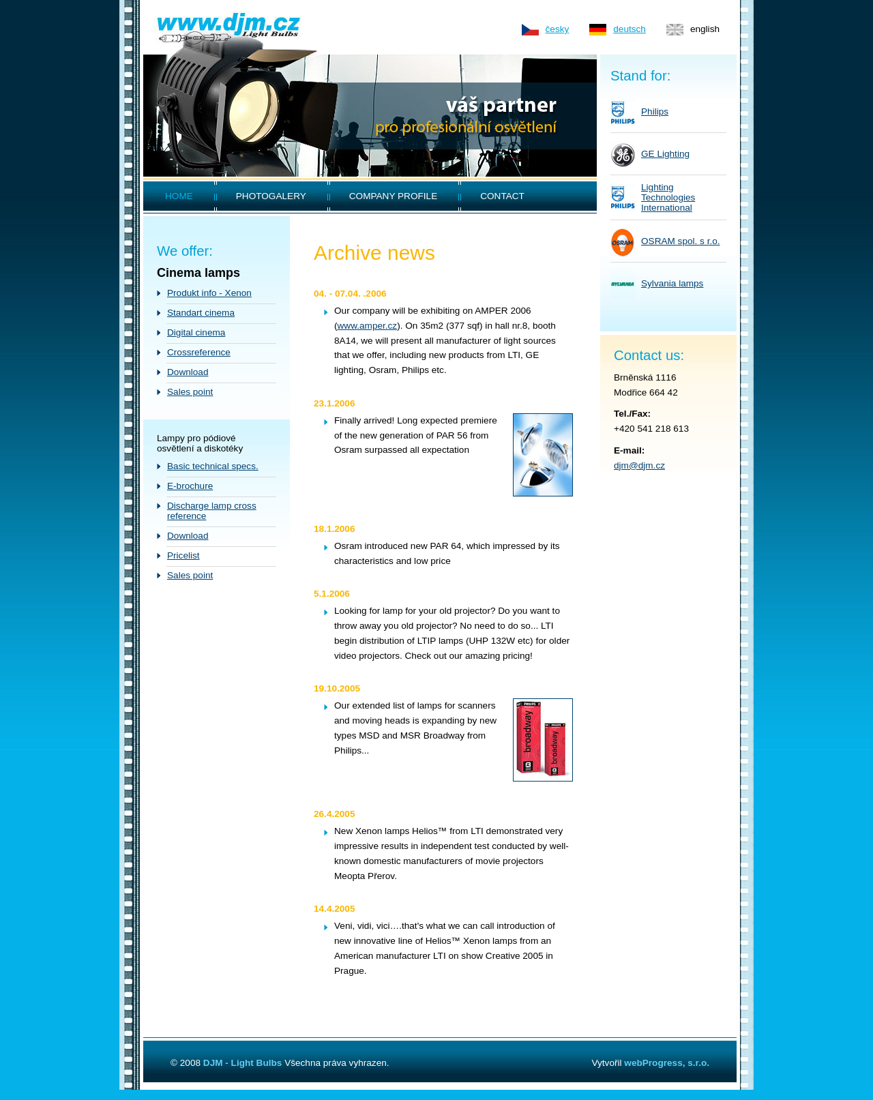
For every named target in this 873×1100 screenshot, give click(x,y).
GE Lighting (665, 154)
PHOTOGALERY (271, 196)
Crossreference (199, 352)
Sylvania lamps (672, 283)
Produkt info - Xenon (209, 293)
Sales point (190, 392)
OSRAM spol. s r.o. (680, 241)
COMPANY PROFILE (393, 196)
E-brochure (190, 486)
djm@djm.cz (639, 465)
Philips (654, 111)
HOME (179, 196)
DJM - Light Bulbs (242, 1063)
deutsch (629, 29)
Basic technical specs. (212, 466)
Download (187, 372)
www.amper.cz (368, 326)
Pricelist (183, 555)
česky (557, 29)
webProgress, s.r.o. (666, 1063)
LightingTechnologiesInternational (668, 197)
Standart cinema (201, 313)
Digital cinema (196, 332)
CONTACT (502, 196)
